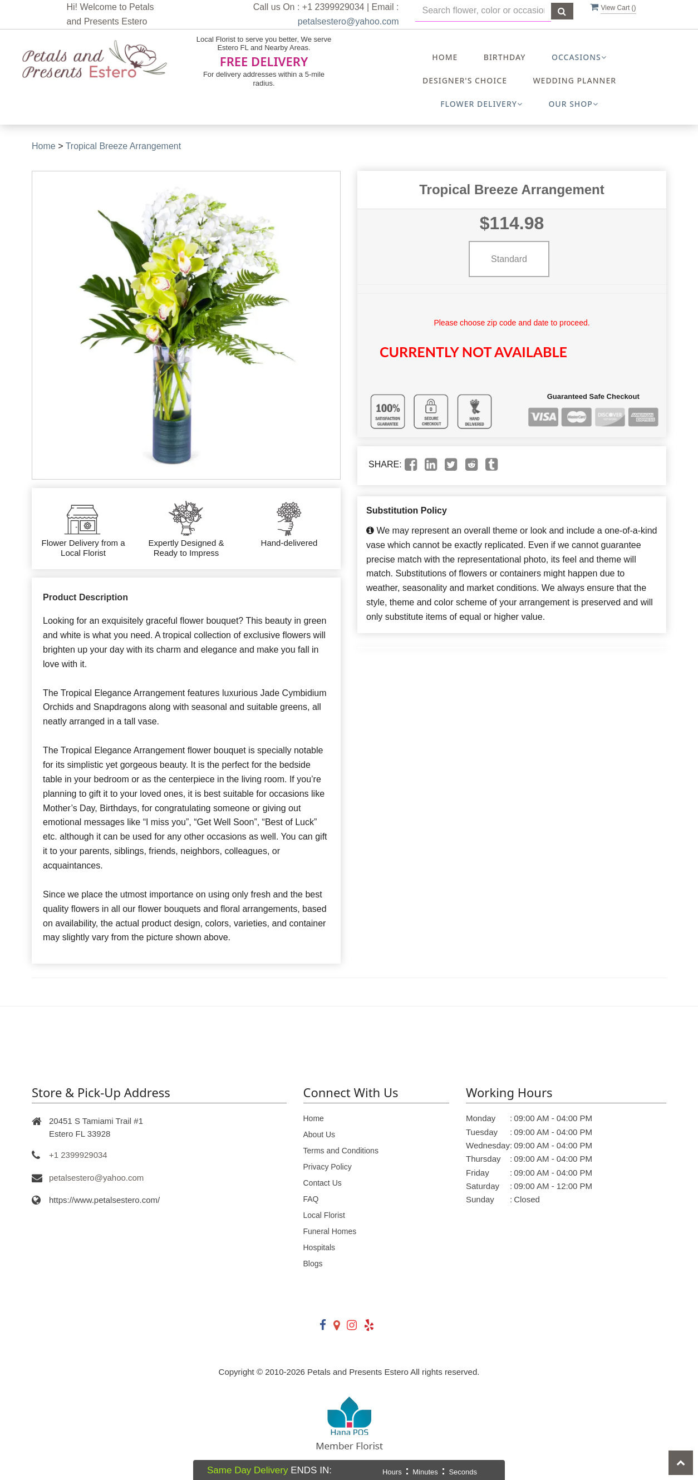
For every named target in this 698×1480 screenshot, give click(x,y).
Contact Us (322, 1182)
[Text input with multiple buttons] (483, 11)
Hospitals (319, 1247)
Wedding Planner (574, 80)
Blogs (313, 1263)
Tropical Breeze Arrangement (123, 146)
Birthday (505, 57)
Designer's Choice (464, 80)
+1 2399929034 (78, 1155)
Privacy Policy (327, 1166)
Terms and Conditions (341, 1150)
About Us (319, 1134)
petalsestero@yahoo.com (348, 21)
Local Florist (324, 1215)
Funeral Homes (330, 1231)
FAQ (311, 1199)
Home (445, 57)
